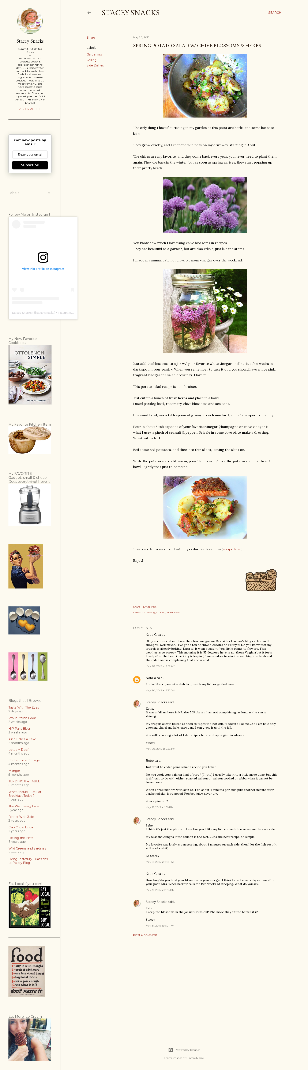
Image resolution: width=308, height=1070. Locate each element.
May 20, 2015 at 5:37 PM (160, 690)
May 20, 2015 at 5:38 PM (160, 748)
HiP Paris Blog (19, 728)
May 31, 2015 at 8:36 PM (160, 889)
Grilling (92, 60)
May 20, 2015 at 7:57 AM (160, 666)
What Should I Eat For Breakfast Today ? (24, 794)
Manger (14, 771)
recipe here (232, 549)
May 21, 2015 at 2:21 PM (160, 861)
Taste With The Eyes (23, 707)
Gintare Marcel (195, 1057)
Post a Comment (145, 935)
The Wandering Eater (24, 806)
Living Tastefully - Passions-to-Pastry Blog (28, 861)
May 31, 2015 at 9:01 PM (160, 925)
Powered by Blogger (184, 1049)
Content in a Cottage (24, 760)
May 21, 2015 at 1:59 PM (159, 807)
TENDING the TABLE (24, 781)
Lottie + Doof (18, 750)
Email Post (150, 606)
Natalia (151, 678)
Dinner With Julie (21, 817)
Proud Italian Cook (22, 718)
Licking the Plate (21, 838)
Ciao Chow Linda (20, 827)
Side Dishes (95, 65)
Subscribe (30, 165)
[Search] (274, 13)
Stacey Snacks (131, 13)
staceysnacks (45, 312)
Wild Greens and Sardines (27, 848)
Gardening (94, 54)
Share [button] (91, 37)
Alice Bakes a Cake (22, 739)
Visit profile (30, 109)
